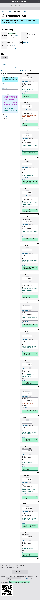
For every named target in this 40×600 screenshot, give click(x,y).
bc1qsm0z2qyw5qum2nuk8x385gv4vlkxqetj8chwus (29, 497)
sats (30, 75)
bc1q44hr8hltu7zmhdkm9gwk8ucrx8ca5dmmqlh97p (29, 96)
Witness (4, 94)
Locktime (4, 65)
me (26, 578)
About (3, 565)
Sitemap (15, 565)
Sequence (4, 116)
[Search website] (20, 5)
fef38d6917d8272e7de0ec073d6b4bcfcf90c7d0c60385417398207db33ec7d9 (10, 79)
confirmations (15, 35)
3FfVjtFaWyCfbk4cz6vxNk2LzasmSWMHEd (29, 124)
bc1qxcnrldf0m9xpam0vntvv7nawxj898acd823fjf (29, 268)
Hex (10, 57)
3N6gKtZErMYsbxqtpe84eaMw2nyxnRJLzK (29, 411)
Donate (8, 565)
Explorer (3, 11)
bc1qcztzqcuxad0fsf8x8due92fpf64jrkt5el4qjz (29, 469)
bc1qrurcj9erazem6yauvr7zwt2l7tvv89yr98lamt (29, 354)
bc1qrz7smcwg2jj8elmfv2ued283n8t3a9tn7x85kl (29, 325)
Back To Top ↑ (20, 571)
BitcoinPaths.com (13, 567)
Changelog (22, 565)
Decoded (4, 57)
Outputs (23, 71)
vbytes (13, 45)
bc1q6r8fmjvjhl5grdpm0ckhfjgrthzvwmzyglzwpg (29, 382)
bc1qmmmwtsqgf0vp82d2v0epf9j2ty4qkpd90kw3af (29, 210)
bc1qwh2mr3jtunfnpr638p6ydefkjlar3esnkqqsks (29, 296)
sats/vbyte (14, 48)
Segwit (25, 42)
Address (24, 11)
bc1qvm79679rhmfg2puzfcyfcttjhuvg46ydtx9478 (29, 182)
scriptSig (4, 88)
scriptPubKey (25, 81)
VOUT (3, 83)
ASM (8, 94)
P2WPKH (7, 114)
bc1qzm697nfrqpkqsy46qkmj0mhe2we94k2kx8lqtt (29, 555)
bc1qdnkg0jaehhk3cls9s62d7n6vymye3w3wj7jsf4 (29, 440)
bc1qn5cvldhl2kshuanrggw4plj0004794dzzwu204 (29, 526)
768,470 (15, 67)
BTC (27, 75)
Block (9, 11)
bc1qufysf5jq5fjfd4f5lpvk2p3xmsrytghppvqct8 (29, 239)
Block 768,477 (12, 33)
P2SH (26, 120)
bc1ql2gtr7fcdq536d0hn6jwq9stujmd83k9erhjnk (29, 153)
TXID (3, 75)
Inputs (4, 71)
